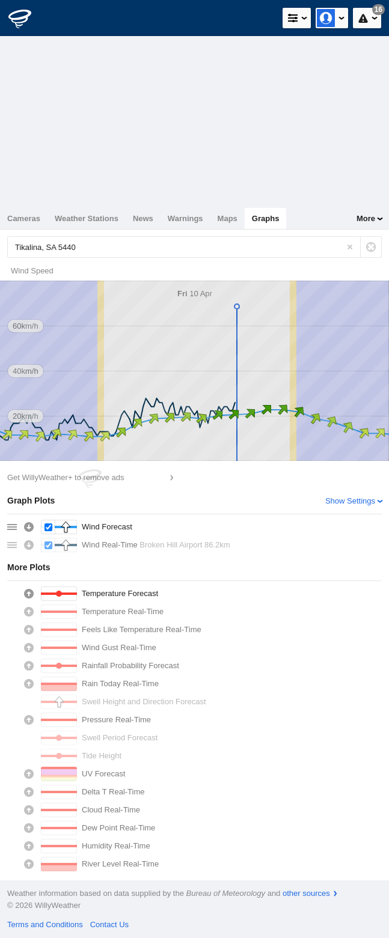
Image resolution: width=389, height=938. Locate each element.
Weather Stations (86, 218)
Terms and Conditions (45, 924)
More (366, 218)
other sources (306, 893)
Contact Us (109, 924)
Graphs (266, 218)
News (143, 218)
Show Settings (350, 500)
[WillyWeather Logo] (27, 18)
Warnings (185, 218)
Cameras (23, 218)
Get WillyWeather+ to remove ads (65, 477)
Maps (227, 218)
